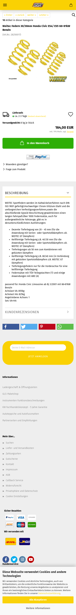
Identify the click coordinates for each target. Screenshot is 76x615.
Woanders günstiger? (17, 164)
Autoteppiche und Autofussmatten (20, 413)
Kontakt (10, 464)
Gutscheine (12, 459)
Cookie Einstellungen (17, 496)
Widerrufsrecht (13, 485)
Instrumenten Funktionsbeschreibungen (23, 400)
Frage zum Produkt (15, 169)
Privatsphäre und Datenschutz (22, 491)
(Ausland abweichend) (37, 116)
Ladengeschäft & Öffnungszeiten (19, 387)
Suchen (10, 442)
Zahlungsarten (13, 453)
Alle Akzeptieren (38, 599)
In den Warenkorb (34, 143)
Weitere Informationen (38, 608)
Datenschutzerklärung (49, 593)
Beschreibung (16, 193)
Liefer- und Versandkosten (20, 448)
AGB (8, 474)
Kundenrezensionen (22, 312)
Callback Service (14, 480)
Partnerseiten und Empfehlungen (19, 420)
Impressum (12, 469)
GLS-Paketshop (10, 393)
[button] (10, 327)
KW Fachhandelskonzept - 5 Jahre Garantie (24, 407)
